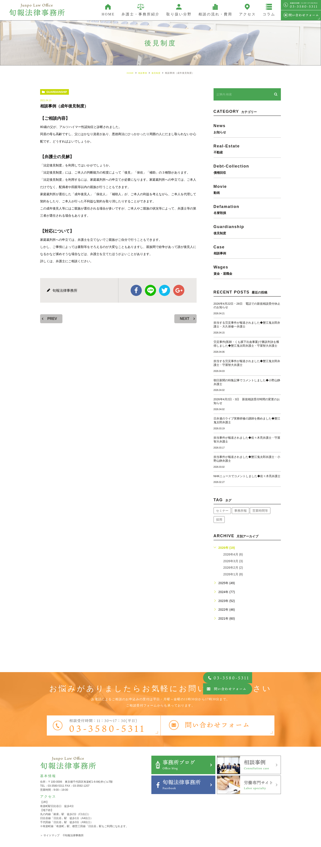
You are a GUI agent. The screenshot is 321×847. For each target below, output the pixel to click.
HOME (108, 14)
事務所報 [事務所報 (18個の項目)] (240, 510)
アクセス (247, 14)
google (178, 290)
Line (150, 290)
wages (247, 270)
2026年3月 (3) (233, 561)
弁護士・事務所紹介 (140, 14)
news (247, 129)
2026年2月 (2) (233, 567)
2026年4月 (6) (233, 554)
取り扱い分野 (179, 14)
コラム (269, 14)
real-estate (247, 149)
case (247, 250)
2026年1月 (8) (233, 574)
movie (247, 189)
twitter (164, 290)
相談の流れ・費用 (215, 14)
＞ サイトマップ (50, 835)
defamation (247, 209)
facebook (136, 290)
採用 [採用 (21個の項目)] (219, 519)
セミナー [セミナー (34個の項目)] (222, 510)
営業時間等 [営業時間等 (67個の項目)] (260, 510)
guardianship (56, 92)
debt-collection (247, 169)
